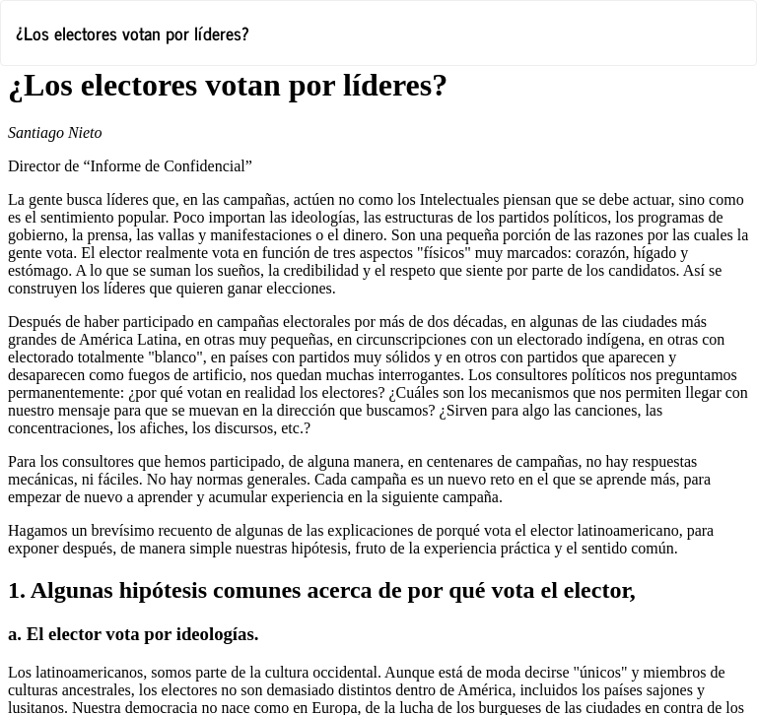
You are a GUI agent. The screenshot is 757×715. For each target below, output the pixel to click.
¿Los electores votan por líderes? (132, 32)
